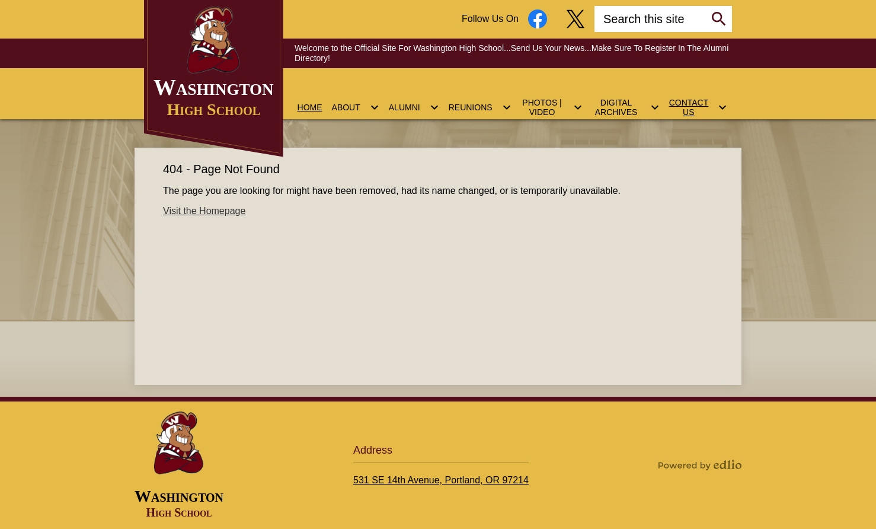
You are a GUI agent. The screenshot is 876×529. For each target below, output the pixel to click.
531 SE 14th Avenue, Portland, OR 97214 (441, 480)
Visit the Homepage (204, 211)
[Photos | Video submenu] (551, 100)
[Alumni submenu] (414, 100)
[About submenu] (355, 100)
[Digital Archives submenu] (625, 100)
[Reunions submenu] (480, 100)
